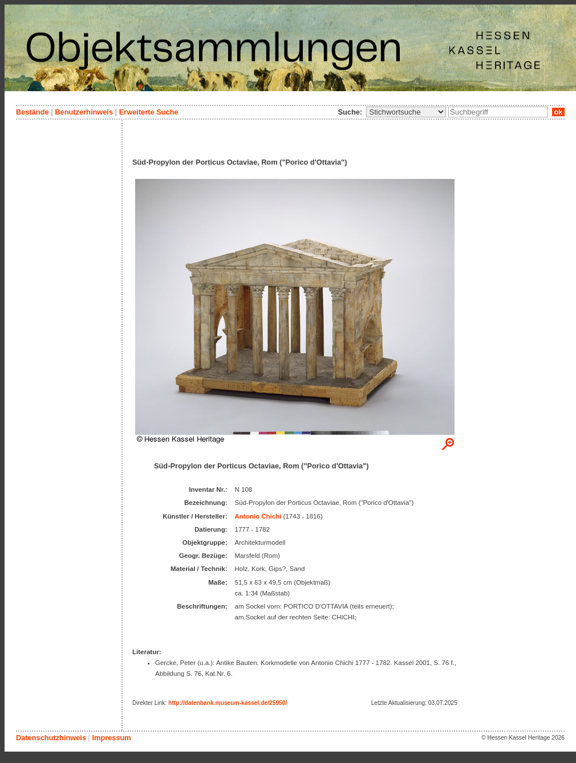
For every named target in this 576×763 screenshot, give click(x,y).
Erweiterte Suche (149, 112)
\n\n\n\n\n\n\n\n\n (406, 112)
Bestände (32, 112)
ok (558, 112)
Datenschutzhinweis (51, 737)
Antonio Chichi (258, 516)
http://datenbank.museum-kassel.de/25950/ (227, 703)
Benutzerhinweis (84, 112)
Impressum (111, 737)
